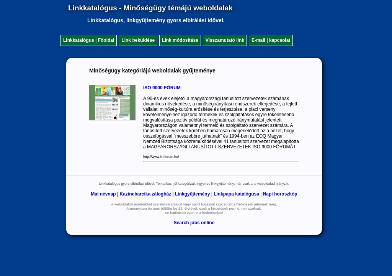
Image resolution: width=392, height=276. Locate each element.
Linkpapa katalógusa (236, 194)
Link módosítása (180, 40)
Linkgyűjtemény (192, 194)
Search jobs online (194, 222)
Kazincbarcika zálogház (145, 194)
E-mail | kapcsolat (271, 40)
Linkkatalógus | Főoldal (88, 40)
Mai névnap (103, 194)
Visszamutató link (225, 40)
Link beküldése (138, 40)
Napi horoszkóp (280, 194)
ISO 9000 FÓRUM (162, 87)
